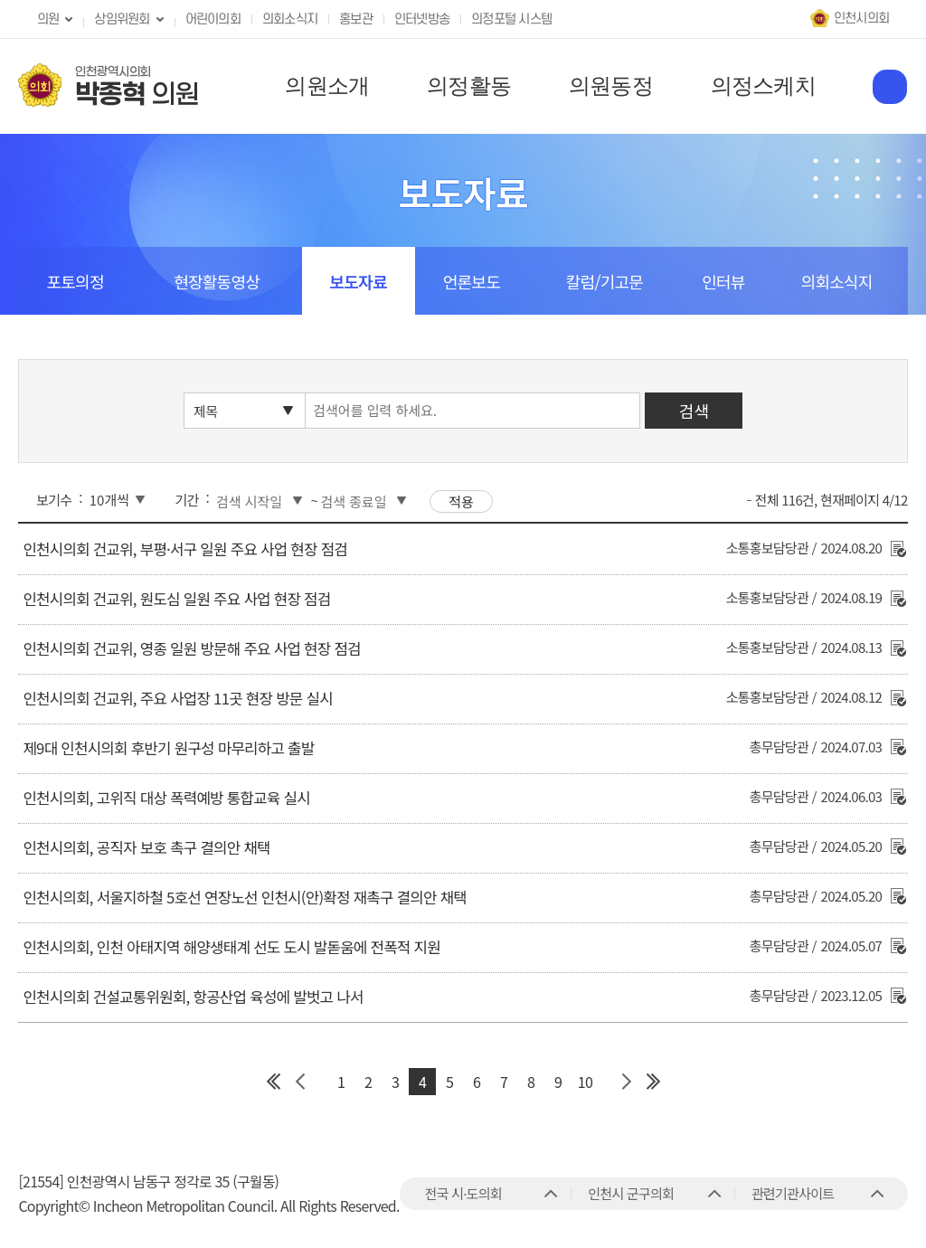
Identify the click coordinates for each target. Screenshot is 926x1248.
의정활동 (469, 86)
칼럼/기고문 (604, 281)
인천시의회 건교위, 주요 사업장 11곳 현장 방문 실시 (177, 698)
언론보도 (471, 281)
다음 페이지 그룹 (625, 1081)
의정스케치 (763, 86)
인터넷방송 (421, 19)
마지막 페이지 (652, 1081)
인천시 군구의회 (631, 1193)
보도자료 (358, 281)
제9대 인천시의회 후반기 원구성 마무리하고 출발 (168, 748)
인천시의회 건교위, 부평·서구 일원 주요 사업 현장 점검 (185, 549)
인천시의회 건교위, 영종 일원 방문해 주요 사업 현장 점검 (191, 648)
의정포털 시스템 (511, 19)
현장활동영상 (217, 281)
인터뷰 (723, 281)
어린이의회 (213, 19)
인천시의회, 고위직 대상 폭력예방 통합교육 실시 (166, 797)
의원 (48, 19)
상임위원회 (121, 19)
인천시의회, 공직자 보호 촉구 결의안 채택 (146, 847)
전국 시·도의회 (463, 1193)
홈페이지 (890, 87)
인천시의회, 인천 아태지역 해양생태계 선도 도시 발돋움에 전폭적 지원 (231, 947)
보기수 (53, 499)
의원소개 (327, 86)
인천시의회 (861, 18)
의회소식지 (289, 19)
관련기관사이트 (792, 1193)
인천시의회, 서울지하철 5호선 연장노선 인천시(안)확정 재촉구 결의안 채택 (245, 897)
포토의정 (74, 281)
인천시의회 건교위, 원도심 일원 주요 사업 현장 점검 (176, 599)
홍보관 (356, 19)
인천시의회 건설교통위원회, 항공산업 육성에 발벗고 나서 (193, 996)
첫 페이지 (273, 1081)
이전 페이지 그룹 (300, 1081)
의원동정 (611, 86)
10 (585, 1081)
